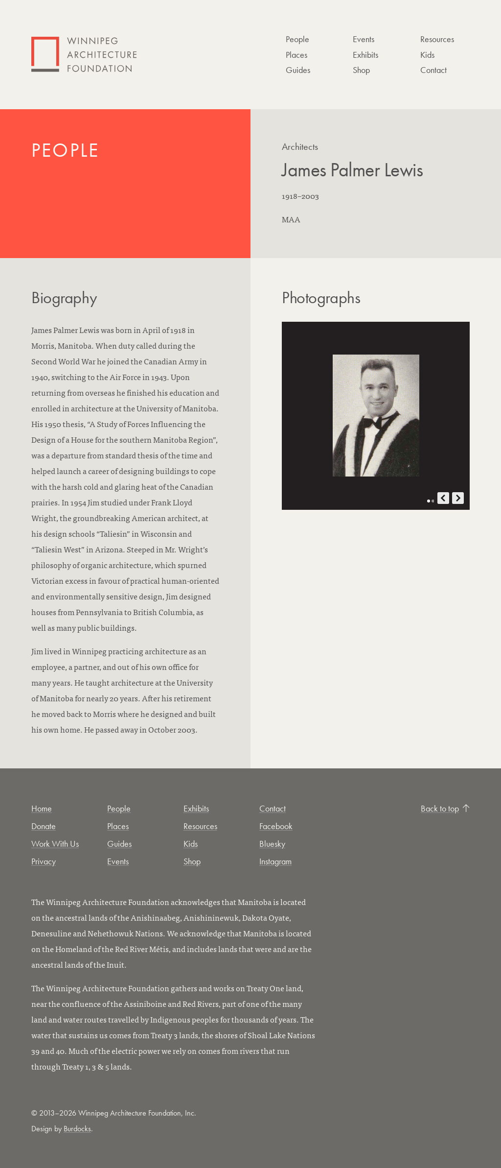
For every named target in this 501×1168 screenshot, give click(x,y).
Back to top (445, 808)
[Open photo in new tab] (376, 416)
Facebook (276, 826)
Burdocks (77, 1128)
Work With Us (55, 843)
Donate (43, 826)
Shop (361, 69)
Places (296, 54)
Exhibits (365, 54)
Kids (427, 54)
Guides (298, 69)
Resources (437, 39)
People (297, 39)
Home (41, 808)
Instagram (275, 861)
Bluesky (272, 843)
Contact (433, 69)
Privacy (43, 861)
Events (363, 39)
